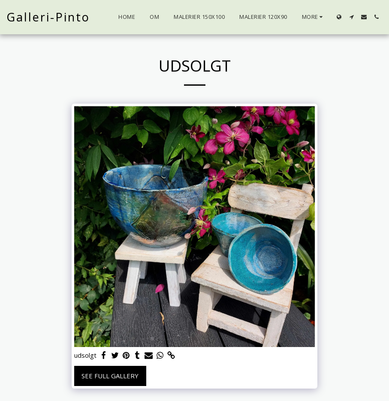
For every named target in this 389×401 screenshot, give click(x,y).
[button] (351, 17)
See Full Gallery (110, 375)
